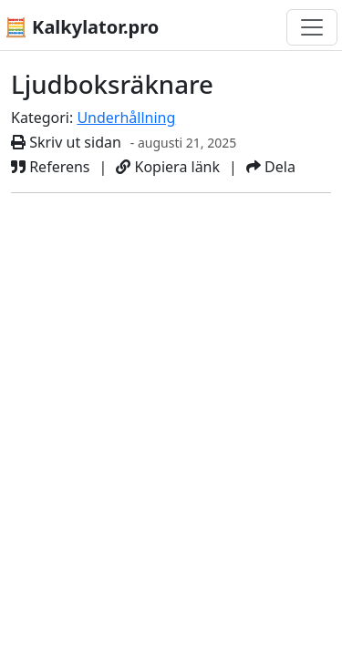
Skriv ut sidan (66, 142)
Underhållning (126, 118)
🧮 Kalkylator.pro (82, 27)
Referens (50, 167)
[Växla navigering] (311, 27)
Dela (270, 167)
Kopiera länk (168, 167)
